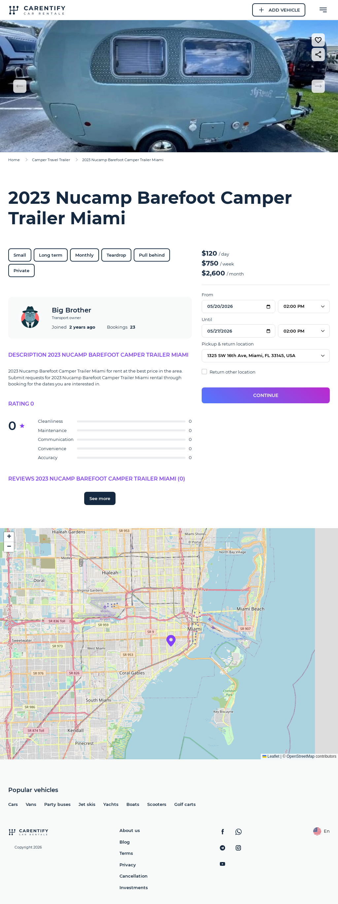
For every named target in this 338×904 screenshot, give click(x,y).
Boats (132, 804)
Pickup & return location (228, 343)
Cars (13, 804)
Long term (50, 255)
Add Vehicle (278, 10)
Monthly (84, 255)
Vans (31, 804)
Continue (265, 395)
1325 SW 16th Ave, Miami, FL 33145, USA (251, 355)
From (207, 294)
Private (21, 270)
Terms (126, 853)
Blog (124, 842)
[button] (171, 641)
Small (20, 255)
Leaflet (270, 756)
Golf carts (185, 804)
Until (207, 319)
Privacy (127, 864)
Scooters (156, 804)
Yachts (110, 804)
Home (14, 160)
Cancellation (133, 876)
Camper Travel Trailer (51, 160)
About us (129, 830)
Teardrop (116, 255)
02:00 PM (294, 306)
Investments (133, 887)
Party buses (57, 804)
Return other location (228, 372)
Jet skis (87, 804)
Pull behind (152, 255)
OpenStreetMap (301, 756)
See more (99, 498)
